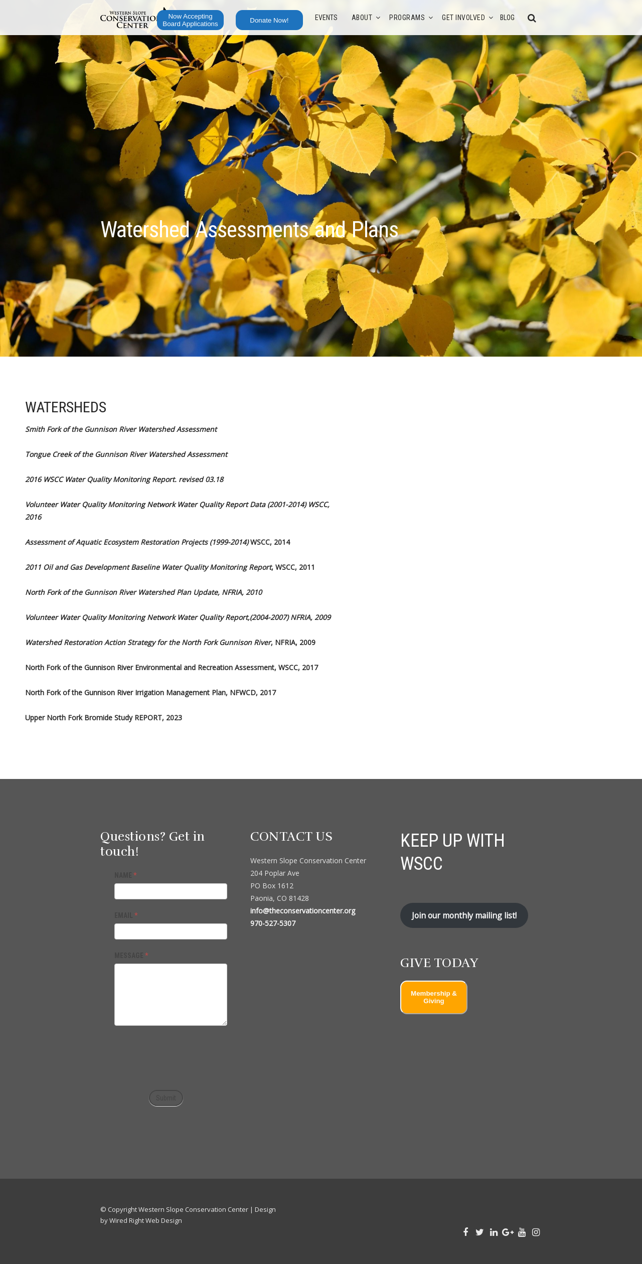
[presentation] (190, 1055)
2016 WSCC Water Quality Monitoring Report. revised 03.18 (124, 479)
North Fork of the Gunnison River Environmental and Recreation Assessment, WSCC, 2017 (171, 667)
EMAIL (125, 915)
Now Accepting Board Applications (190, 20)
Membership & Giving (434, 997)
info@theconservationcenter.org (302, 910)
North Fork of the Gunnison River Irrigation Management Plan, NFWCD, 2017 (150, 692)
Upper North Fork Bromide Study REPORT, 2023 (103, 717)
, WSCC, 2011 (170, 567)
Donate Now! (269, 20)
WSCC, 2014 (157, 542)
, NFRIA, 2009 (170, 642)
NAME (125, 875)
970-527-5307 (272, 923)
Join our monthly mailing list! (464, 915)
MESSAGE (131, 956)
